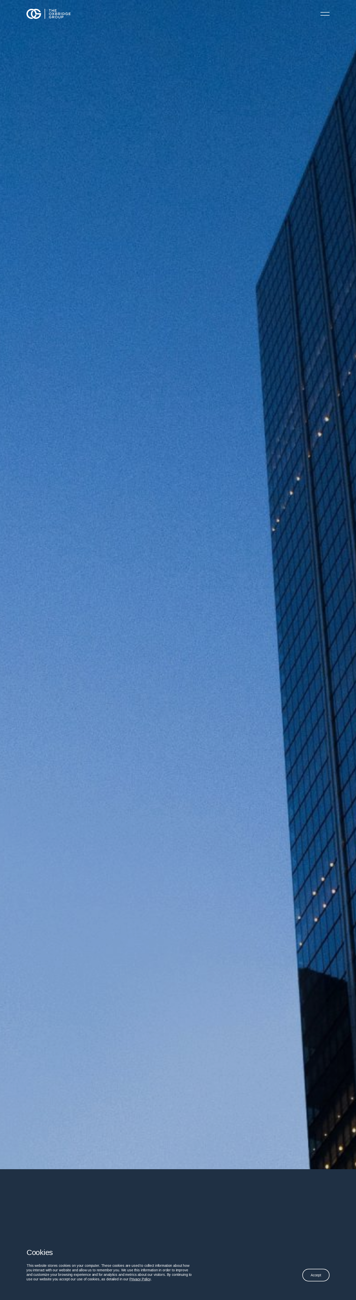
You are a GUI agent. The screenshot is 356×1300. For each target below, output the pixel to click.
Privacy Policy (140, 1279)
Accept (316, 1275)
